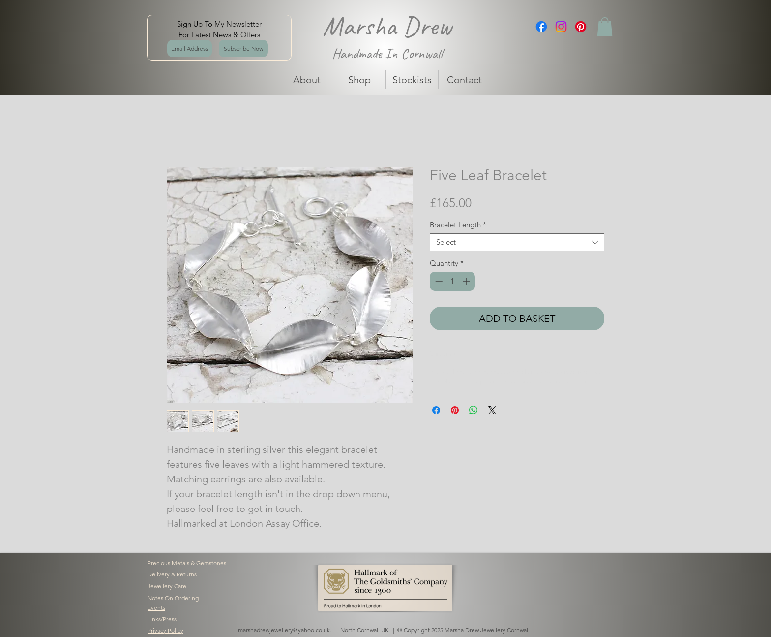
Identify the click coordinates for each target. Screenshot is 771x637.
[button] (605, 26)
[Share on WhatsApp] (473, 410)
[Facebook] (541, 26)
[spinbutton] (453, 281)
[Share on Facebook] (436, 410)
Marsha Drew (387, 26)
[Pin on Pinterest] (455, 410)
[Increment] (467, 281)
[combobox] (517, 242)
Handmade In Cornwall (387, 53)
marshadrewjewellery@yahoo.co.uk (284, 630)
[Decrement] (438, 281)
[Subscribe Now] (243, 48)
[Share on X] (492, 410)
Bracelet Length (458, 225)
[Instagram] (561, 26)
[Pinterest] (580, 26)
